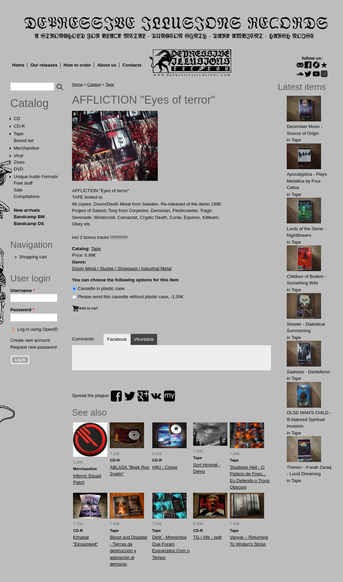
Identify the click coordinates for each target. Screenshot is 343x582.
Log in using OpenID (37, 329)
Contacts (132, 65)
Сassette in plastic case (101, 288)
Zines (19, 162)
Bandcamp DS (29, 223)
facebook (116, 396)
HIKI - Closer (165, 467)
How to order (77, 65)
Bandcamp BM (29, 216)
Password (22, 309)
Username (22, 290)
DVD (18, 169)
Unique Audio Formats (36, 176)
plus (143, 396)
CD (17, 118)
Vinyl (18, 155)
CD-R (19, 126)
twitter (129, 396)
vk (156, 396)
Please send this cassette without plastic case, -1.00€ (131, 296)
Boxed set (24, 140)
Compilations (26, 196)
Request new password (33, 347)
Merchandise (26, 148)
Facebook (117, 339)
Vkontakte (144, 339)
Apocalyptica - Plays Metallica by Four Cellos (307, 181)
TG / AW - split (207, 537)
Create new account (30, 340)
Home (18, 65)
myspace (169, 396)
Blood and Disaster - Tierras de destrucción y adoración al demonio (128, 551)
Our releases (44, 65)
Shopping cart (33, 256)
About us (106, 65)
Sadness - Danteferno (308, 371)
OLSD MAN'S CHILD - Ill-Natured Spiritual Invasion (309, 419)
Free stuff (23, 183)
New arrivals (27, 210)
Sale (18, 190)
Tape (18, 133)
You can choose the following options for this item (125, 279)
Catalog (29, 103)
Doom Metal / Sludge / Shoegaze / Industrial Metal (122, 268)
